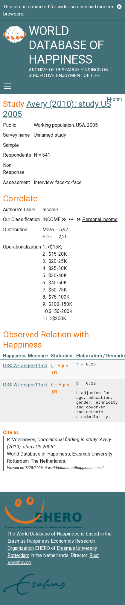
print (114, 99)
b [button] (53, 385)
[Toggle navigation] (7, 86)
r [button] (52, 365)
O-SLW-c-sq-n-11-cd (25, 365)
